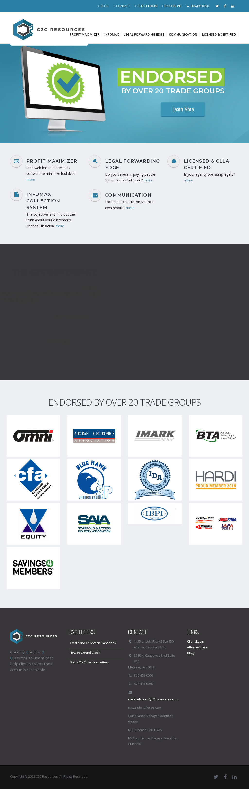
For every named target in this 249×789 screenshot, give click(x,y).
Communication (183, 34)
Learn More (183, 109)
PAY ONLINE (172, 6)
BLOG (103, 6)
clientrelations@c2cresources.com (153, 699)
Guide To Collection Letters (89, 662)
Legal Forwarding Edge (144, 34)
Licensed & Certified (219, 34)
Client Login (195, 641)
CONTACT (122, 6)
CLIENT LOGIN (146, 6)
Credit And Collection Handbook (93, 643)
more (31, 179)
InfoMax (111, 34)
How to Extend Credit (85, 653)
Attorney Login (197, 647)
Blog (190, 653)
